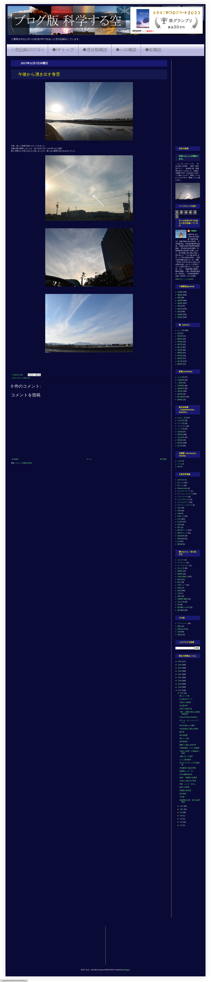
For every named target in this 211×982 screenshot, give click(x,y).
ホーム (89, 459)
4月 (181, 819)
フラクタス (181, 426)
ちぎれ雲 (180, 420)
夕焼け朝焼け (182, 577)
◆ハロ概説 (126, 50)
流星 (179, 596)
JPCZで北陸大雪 (185, 709)
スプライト (181, 563)
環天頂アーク (182, 530)
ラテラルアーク (183, 502)
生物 (179, 632)
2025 (180, 665)
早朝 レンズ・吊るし (187, 784)
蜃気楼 (179, 544)
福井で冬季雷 (184, 787)
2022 (180, 674)
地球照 (179, 574)
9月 (181, 812)
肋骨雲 (179, 394)
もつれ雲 (180, 377)
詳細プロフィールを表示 (184, 279)
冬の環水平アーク (186, 699)
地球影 (179, 571)
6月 (181, 816)
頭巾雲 (179, 446)
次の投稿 (15, 459)
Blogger (127, 970)
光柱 (179, 508)
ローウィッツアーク (184, 505)
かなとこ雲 (181, 418)
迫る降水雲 (183, 706)
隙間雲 (179, 400)
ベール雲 (180, 429)
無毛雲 (179, 356)
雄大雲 (179, 361)
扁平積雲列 (183, 741)
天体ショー (181, 585)
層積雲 (179, 295)
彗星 (179, 588)
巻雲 (24, 378)
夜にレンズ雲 (184, 696)
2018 (180, 687)
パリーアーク (182, 497)
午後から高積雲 (185, 702)
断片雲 (179, 347)
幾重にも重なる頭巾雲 (187, 745)
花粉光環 (180, 536)
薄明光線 (180, 539)
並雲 (179, 333)
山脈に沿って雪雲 (186, 756)
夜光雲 (179, 579)
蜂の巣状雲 (181, 397)
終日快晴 (182, 794)
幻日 (28, 378)
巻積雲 (179, 303)
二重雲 (179, 383)
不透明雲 (180, 380)
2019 (180, 684)
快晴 (179, 591)
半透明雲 (180, 386)
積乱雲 (179, 309)
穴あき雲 (180, 437)
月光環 (181, 797)
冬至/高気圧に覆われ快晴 (188, 729)
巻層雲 (179, 300)
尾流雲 (179, 434)
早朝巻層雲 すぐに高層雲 (189, 748)
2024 (180, 668)
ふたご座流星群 (185, 760)
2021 (180, 677)
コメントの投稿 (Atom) (23, 463)
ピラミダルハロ (183, 499)
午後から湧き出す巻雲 (187, 781)
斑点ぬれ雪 (181, 629)
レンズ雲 (180, 330)
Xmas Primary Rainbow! (188, 717)
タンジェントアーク (184, 494)
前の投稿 (163, 459)
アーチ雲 (180, 423)
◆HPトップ (63, 50)
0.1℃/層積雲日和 (185, 774)
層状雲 (179, 339)
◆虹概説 (153, 50)
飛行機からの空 (183, 607)
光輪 (179, 513)
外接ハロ (180, 516)
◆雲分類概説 (94, 50)
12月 (182, 693)
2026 (180, 661)
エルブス (180, 560)
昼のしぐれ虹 (184, 738)
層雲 (179, 298)
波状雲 (179, 391)
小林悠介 (193, 231)
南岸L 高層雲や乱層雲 (188, 778)
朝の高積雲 (183, 735)
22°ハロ (19, 378)
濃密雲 (179, 353)
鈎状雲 (179, 358)
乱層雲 (179, 292)
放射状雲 (180, 388)
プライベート (182, 623)
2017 (180, 690)
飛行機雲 (180, 610)
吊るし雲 (180, 568)
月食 (179, 593)
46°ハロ (180, 485)
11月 (182, 806)
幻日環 (179, 522)
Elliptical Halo (182, 488)
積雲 (179, 312)
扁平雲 (179, 344)
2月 (181, 825)
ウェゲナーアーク (184, 491)
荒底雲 (179, 440)
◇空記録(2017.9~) (27, 50)
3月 (181, 822)
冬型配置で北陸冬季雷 (187, 768)
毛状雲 (179, 350)
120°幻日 (180, 480)
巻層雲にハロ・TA (186, 771)
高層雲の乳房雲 (185, 790)
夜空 (179, 582)
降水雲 (179, 443)
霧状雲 (179, 364)
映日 (179, 527)
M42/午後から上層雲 (187, 725)
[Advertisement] (187, 101)
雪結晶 (179, 635)
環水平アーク (182, 533)
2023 (180, 671)
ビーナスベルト (183, 565)
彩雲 (179, 525)
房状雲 (179, 342)
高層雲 (179, 314)
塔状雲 (179, 336)
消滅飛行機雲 (182, 599)
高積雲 (179, 317)
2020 (180, 681)
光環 (179, 511)
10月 (182, 809)
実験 (179, 626)
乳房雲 (179, 432)
